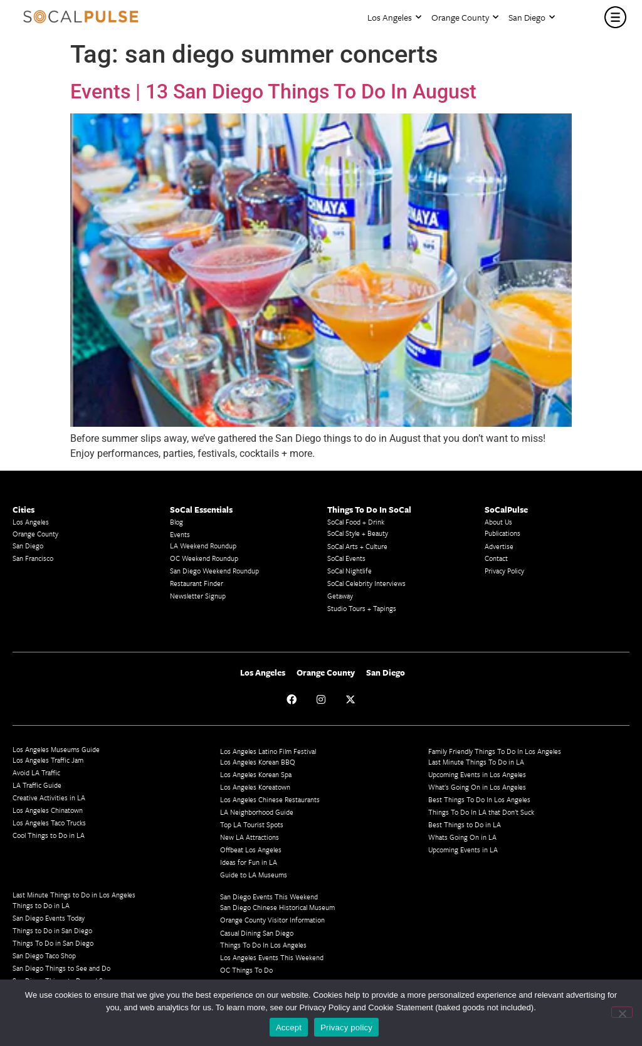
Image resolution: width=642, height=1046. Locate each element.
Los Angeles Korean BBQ (257, 761)
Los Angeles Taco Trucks (49, 822)
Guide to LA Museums (253, 874)
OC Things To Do (246, 970)
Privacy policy (346, 1027)
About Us (498, 521)
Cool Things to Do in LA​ (49, 835)
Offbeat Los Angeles (251, 849)
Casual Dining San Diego (256, 933)
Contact (496, 558)
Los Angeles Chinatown (48, 810)
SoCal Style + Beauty (357, 533)
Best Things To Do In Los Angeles (479, 799)
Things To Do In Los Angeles (263, 944)
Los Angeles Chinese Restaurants (270, 799)
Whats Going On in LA (462, 837)
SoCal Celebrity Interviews (366, 583)
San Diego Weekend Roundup (214, 570)
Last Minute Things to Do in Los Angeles (74, 894)
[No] (622, 1012)
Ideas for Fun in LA (248, 862)
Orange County (464, 17)
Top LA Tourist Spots (251, 824)
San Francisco (33, 558)
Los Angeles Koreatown (255, 787)
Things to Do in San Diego (52, 930)
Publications (502, 533)
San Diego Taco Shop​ (44, 955)
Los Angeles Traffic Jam (48, 760)
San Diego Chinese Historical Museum (277, 907)
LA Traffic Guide (37, 785)
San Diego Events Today (49, 918)
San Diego (531, 17)
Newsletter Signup (198, 595)
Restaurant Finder (196, 583)
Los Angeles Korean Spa (256, 774)
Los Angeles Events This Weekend (272, 957)
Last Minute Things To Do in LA (476, 761)
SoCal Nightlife (349, 570)
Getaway (340, 595)
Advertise (499, 546)
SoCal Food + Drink (355, 521)
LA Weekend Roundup (203, 545)
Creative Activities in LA (49, 797)
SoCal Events (346, 558)
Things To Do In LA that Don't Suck (481, 812)
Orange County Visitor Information (272, 919)
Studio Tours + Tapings (361, 608)
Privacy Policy (504, 570)
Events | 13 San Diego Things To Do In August (273, 91)
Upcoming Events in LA (463, 849)
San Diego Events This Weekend (269, 896)
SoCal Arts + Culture (357, 546)
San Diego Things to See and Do (61, 968)
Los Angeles (394, 17)
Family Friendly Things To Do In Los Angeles (494, 751)
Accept (289, 1027)
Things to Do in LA (41, 905)
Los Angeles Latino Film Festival (268, 751)
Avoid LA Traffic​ (36, 772)
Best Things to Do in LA (464, 824)
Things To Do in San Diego (53, 943)
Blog (176, 521)
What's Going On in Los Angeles (477, 787)
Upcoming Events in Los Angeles (477, 774)
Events (180, 534)
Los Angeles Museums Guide (56, 749)
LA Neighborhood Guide (256, 812)
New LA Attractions (249, 837)
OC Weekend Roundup (204, 558)
